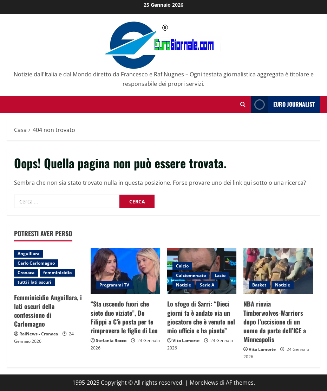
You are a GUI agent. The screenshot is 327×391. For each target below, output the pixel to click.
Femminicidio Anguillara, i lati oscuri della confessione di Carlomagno (48, 311)
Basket (259, 285)
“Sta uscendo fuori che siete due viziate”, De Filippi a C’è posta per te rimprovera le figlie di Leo (124, 317)
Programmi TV (114, 285)
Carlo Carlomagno (36, 263)
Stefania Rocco (111, 340)
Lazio (220, 275)
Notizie (183, 285)
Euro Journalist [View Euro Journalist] (283, 104)
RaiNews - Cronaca (38, 334)
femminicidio (57, 273)
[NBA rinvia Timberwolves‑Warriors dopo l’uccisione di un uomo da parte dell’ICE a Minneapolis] (278, 271)
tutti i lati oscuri (34, 282)
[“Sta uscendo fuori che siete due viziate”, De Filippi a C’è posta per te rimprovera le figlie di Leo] (125, 271)
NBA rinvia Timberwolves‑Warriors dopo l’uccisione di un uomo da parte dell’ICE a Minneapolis (274, 321)
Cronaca (26, 273)
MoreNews (204, 382)
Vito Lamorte (186, 340)
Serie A (207, 285)
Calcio (182, 266)
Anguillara (28, 254)
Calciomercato (191, 275)
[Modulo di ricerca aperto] (243, 104)
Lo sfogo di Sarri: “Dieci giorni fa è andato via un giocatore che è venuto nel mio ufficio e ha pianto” (201, 317)
